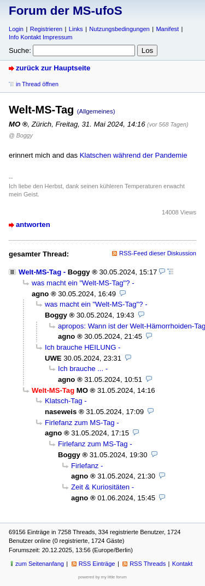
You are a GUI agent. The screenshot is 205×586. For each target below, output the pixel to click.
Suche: (20, 50)
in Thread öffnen (37, 84)
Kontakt (182, 563)
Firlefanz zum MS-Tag (79, 422)
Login (16, 29)
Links (76, 29)
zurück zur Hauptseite (53, 68)
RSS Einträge (97, 563)
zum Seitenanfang (39, 563)
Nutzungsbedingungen (119, 29)
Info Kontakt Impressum (41, 37)
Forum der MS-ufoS (65, 10)
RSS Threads (148, 563)
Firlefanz (84, 466)
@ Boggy (21, 135)
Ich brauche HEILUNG (80, 347)
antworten (33, 224)
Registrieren (46, 29)
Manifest (167, 29)
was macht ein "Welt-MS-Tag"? (81, 283)
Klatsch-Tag (64, 401)
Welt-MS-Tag (40, 272)
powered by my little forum (102, 577)
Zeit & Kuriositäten (100, 487)
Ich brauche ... (80, 368)
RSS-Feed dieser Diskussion (157, 253)
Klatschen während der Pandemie (134, 155)
